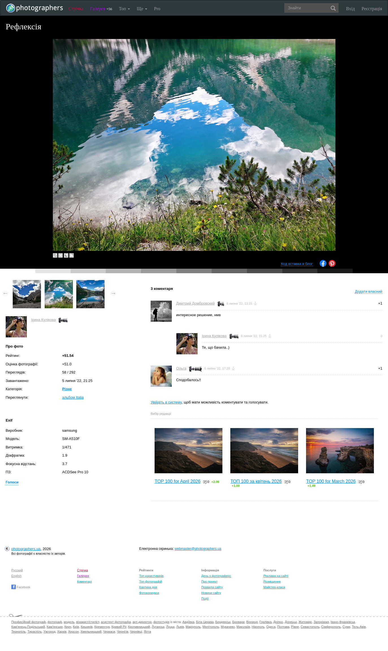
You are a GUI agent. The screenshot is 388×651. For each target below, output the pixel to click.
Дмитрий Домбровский (195, 303)
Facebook (20, 587)
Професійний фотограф (28, 622)
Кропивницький (139, 626)
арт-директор (142, 622)
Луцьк (170, 626)
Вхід (350, 8)
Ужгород (49, 631)
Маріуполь (193, 626)
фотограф (54, 622)
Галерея (101, 8)
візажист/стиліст (87, 622)
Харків (61, 631)
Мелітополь (210, 626)
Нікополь (258, 626)
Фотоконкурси (149, 592)
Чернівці (136, 631)
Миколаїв (243, 626)
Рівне (295, 626)
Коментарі (84, 581)
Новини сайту (211, 592)
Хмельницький (91, 631)
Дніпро (278, 622)
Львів (180, 626)
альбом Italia (73, 397)
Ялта (147, 631)
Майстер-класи (274, 587)
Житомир (305, 622)
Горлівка (265, 622)
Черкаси (109, 631)
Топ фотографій (150, 581)
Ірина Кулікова (43, 320)
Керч (67, 626)
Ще (142, 8)
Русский (17, 570)
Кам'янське (55, 626)
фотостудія (161, 622)
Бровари (238, 622)
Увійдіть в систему (166, 402)
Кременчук (102, 626)
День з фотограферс (216, 576)
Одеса (270, 626)
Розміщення (272, 581)
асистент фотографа (116, 622)
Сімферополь (331, 626)
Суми (346, 626)
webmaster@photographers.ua (198, 549)
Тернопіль (18, 631)
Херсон (73, 631)
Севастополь (310, 626)
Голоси (12, 482)
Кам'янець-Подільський (28, 626)
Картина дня (148, 587)
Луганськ (158, 626)
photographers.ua (25, 549)
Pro (157, 8)
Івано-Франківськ (343, 622)
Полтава (283, 626)
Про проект (209, 581)
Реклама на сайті (275, 576)
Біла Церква (205, 622)
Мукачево (228, 626)
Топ (124, 8)
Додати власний (368, 291)
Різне (67, 389)
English (16, 576)
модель (69, 622)
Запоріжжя (321, 622)
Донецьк (291, 622)
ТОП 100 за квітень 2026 (256, 481)
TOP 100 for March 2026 (331, 481)
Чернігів (122, 631)
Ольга (181, 368)
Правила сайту (212, 587)
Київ (76, 626)
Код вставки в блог (297, 264)
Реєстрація (372, 8)
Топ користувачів (151, 576)
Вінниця (252, 622)
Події (205, 598)
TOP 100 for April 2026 (177, 481)
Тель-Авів (359, 626)
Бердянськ (223, 622)
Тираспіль (34, 631)
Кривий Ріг (118, 626)
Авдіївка (188, 622)
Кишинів (87, 626)
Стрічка (75, 8)
